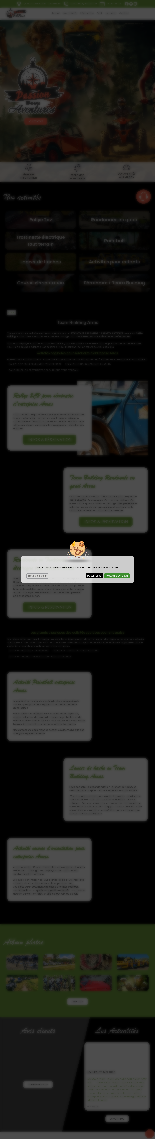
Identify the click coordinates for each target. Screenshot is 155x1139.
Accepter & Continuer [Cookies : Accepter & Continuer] (117, 575)
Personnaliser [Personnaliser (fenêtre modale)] (94, 575)
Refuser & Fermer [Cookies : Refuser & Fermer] (37, 575)
